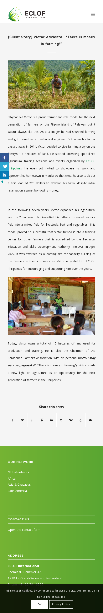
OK (39, 604)
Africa (12, 478)
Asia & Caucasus (19, 484)
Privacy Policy (61, 604)
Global (18, 472)
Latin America (17, 491)
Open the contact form (24, 529)
